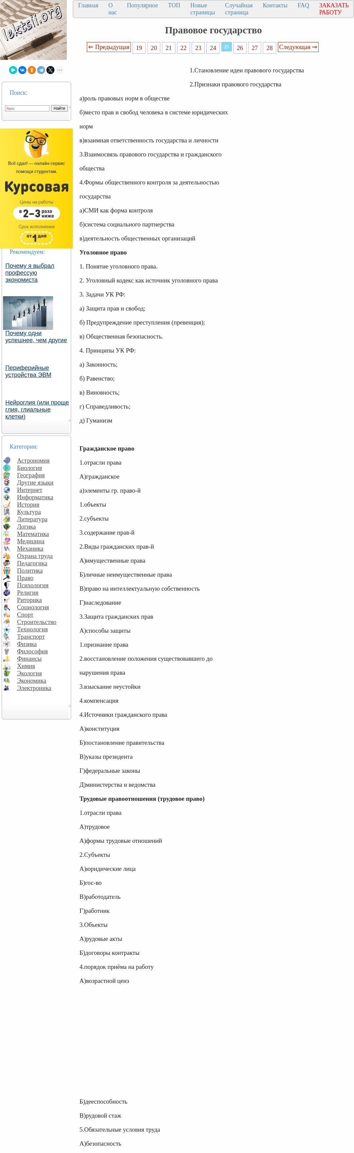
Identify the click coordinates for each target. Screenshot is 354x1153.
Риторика (29, 599)
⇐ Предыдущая (109, 46)
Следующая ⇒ (298, 46)
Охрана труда (35, 555)
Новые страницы (202, 9)
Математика (33, 533)
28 (270, 47)
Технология (32, 629)
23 (198, 47)
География (31, 475)
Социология (33, 607)
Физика (27, 643)
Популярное (142, 5)
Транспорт (31, 636)
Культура (29, 511)
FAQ (303, 5)
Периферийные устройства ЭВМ (28, 371)
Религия (27, 592)
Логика (26, 526)
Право (25, 577)
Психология (32, 585)
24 (213, 47)
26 (240, 47)
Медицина (30, 541)
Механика (30, 548)
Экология (29, 673)
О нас (112, 9)
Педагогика (32, 563)
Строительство (36, 621)
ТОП (174, 5)
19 (139, 47)
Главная (88, 5)
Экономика (31, 680)
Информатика (35, 497)
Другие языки (35, 482)
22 (183, 47)
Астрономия (33, 460)
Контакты (275, 5)
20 (154, 47)
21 (169, 47)
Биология (29, 467)
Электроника (34, 687)
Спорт (25, 614)
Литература (32, 519)
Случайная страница (239, 9)
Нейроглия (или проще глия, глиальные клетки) (37, 409)
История (28, 504)
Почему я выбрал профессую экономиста (29, 272)
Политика (30, 570)
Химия (26, 665)
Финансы (29, 658)
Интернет (29, 489)
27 (255, 47)
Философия (32, 651)
